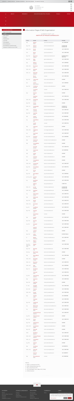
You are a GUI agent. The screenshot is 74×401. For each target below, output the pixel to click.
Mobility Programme (34, 387)
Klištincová (35, 186)
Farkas (34, 92)
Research (25, 13)
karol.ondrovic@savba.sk (48, 261)
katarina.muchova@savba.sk (49, 251)
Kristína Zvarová (30, 360)
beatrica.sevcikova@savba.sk (49, 321)
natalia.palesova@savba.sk (49, 271)
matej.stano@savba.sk (48, 308)
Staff (5, 22)
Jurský (34, 176)
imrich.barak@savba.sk (48, 38)
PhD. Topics (6, 24)
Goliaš (34, 112)
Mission (3, 381)
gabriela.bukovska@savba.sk (49, 61)
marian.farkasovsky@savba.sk (49, 95)
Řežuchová (35, 295)
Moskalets (35, 248)
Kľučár (34, 189)
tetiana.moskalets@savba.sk (49, 247)
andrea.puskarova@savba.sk (49, 291)
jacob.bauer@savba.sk (48, 41)
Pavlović (35, 278)
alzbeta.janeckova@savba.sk (49, 169)
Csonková (35, 78)
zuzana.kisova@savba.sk (48, 92)
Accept (69, 398)
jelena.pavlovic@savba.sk (49, 278)
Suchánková (36, 315)
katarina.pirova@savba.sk (49, 301)
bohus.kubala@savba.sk (48, 206)
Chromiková (36, 156)
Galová (34, 105)
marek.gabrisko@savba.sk (49, 102)
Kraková (35, 199)
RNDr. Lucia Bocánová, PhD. (33, 353)
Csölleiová (35, 75)
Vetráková (35, 335)
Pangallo (35, 274)
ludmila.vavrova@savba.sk (49, 305)
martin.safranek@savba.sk (49, 318)
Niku (34, 254)
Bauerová (35, 45)
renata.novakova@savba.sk (49, 258)
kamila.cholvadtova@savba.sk (49, 149)
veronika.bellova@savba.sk (49, 51)
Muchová (35, 251)
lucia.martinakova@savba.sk (49, 244)
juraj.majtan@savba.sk (48, 233)
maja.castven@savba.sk (48, 82)
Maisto (34, 226)
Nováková (35, 258)
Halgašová (35, 119)
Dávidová (35, 85)
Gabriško (35, 102)
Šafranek (35, 318)
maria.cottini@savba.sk (48, 71)
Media (69, 13)
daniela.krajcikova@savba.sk (49, 196)
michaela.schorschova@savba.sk (50, 129)
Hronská (35, 135)
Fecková (35, 98)
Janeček (35, 166)
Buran (34, 65)
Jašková (34, 172)
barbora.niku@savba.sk (48, 254)
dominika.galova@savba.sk (49, 105)
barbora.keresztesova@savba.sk (50, 311)
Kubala (34, 206)
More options (53, 398)
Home (5, 13)
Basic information (7, 21)
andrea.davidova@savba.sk (49, 85)
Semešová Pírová (37, 301)
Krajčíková (35, 196)
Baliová (34, 35)
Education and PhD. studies (42, 13)
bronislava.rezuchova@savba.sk (50, 294)
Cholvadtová (36, 149)
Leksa (34, 223)
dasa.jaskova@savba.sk (48, 172)
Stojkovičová (36, 311)
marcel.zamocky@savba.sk (49, 338)
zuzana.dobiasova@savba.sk (49, 88)
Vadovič (35, 332)
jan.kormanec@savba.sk (48, 193)
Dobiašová (35, 88)
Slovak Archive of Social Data (64, 383)
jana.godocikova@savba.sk (49, 108)
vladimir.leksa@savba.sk (48, 223)
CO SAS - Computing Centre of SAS (17, 399)
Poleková (35, 288)
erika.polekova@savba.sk (49, 288)
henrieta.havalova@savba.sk (49, 125)
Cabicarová (35, 68)
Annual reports (6, 33)
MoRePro (32, 384)
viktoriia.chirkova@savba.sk (49, 145)
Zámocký (35, 338)
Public (58, 13)
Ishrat (34, 159)
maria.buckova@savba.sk (49, 58)
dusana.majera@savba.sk (49, 230)
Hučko (34, 142)
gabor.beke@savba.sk (48, 48)
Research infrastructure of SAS (10, 36)
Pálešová (35, 271)
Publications (6, 28)
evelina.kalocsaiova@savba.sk (49, 182)
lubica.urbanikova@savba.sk (49, 328)
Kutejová (35, 213)
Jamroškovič (35, 162)
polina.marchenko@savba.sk (49, 241)
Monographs (6, 31)
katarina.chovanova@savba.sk (50, 152)
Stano (34, 308)
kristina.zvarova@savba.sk (49, 342)
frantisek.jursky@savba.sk (49, 176)
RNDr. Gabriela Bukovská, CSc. (34, 355)
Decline (65, 398)
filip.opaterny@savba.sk (48, 268)
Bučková (35, 58)
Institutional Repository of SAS (64, 381)
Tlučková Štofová (37, 325)
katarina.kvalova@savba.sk (49, 216)
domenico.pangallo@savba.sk (49, 274)
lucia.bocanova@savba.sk (49, 55)
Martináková (36, 244)
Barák (34, 38)
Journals (5, 29)
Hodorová (35, 129)
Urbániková (35, 328)
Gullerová (35, 115)
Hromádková (36, 132)
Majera (34, 230)
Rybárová (35, 298)
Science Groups (11, 1)
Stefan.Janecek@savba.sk (49, 166)
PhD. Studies (32, 381)
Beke (34, 48)
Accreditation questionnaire (9, 34)
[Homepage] (31, 7)
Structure (4, 384)
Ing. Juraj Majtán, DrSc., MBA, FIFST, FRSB (36, 358)
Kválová (35, 216)
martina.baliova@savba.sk (49, 34)
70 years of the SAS (39, 1)
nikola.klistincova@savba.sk (49, 186)
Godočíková (35, 109)
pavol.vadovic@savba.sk (48, 331)
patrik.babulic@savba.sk (48, 31)
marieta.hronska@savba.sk (49, 135)
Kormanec (35, 193)
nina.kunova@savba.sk (48, 209)
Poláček (35, 285)
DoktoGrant (32, 386)
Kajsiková (35, 179)
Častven (35, 82)
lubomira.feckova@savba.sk (49, 98)
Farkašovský (35, 95)
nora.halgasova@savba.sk (49, 119)
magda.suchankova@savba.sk (49, 315)
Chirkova (35, 146)
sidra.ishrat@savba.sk (48, 159)
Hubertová (35, 139)
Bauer (34, 41)
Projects (5, 26)
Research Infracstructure (21, 386)
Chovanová (35, 152)
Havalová (35, 125)
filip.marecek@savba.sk (48, 237)
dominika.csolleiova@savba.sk (50, 75)
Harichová (35, 122)
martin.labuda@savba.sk (49, 219)
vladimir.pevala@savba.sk (49, 281)
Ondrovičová (36, 264)
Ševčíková (35, 322)
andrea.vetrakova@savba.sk (49, 335)
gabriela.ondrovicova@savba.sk (50, 264)
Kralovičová (35, 203)
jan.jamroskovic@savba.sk (49, 162)
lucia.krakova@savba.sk (48, 199)
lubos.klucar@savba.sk (48, 189)
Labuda (34, 220)
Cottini (34, 72)
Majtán (34, 233)
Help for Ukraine (30, 1)
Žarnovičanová (36, 345)
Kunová (35, 209)
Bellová (34, 51)
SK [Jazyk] (71, 1)
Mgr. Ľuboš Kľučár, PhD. (32, 356)
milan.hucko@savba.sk (48, 142)
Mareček (35, 237)
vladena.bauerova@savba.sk (49, 45)
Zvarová (35, 342)
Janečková (35, 169)
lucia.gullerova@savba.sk (49, 115)
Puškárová (35, 291)
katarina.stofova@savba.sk (49, 325)
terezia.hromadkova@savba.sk (50, 132)
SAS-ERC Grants (33, 383)
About (12, 13)
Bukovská (35, 61)
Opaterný (35, 268)
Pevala (34, 281)
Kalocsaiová (35, 183)
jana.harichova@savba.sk (49, 122)
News (45, 381)
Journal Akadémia (20, 1)
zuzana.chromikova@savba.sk (49, 156)
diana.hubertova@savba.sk (49, 139)
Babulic (34, 31)
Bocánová (35, 55)
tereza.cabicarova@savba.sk (49, 68)
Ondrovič (35, 261)
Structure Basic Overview (7, 383)
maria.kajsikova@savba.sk (49, 179)
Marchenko (35, 241)
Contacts (4, 1)
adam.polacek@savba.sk (48, 284)
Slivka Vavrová (36, 305)
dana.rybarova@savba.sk (49, 298)
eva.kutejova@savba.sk (48, 213)
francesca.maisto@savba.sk (49, 226)
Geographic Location (6, 387)
